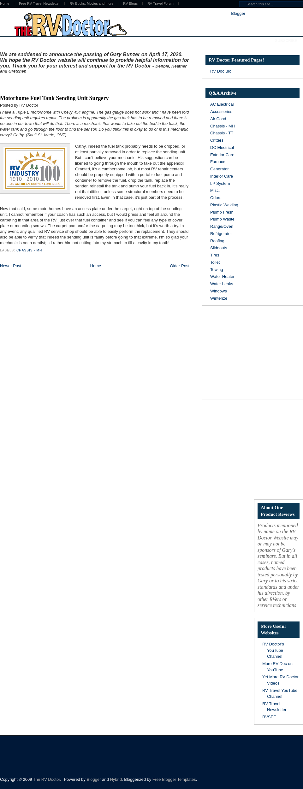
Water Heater (222, 276)
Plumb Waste (222, 219)
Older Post (179, 265)
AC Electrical (222, 104)
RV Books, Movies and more (91, 3)
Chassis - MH (29, 250)
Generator (219, 169)
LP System (220, 183)
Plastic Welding (224, 205)
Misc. (215, 190)
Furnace (217, 161)
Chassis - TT (221, 133)
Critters (216, 140)
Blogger (238, 13)
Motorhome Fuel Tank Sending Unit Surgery (54, 98)
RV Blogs (130, 3)
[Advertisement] (74, 83)
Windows (218, 291)
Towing (216, 269)
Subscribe (286, 40)
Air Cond (218, 118)
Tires (214, 255)
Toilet (215, 262)
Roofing (217, 240)
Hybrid (116, 779)
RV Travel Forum (160, 3)
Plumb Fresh (222, 212)
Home (95, 265)
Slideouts (218, 247)
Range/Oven (221, 226)
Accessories (221, 111)
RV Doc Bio (220, 71)
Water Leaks (221, 283)
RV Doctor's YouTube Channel (273, 650)
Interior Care (221, 176)
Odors (215, 197)
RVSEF (269, 717)
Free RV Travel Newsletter (39, 3)
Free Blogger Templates (174, 779)
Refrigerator (221, 233)
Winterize (218, 298)
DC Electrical (222, 147)
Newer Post (10, 265)
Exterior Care (222, 154)
